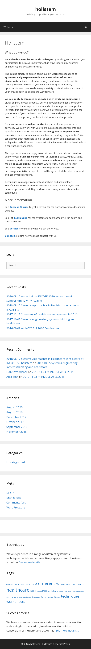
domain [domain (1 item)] (61, 584)
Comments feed (16, 502)
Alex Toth (12, 377)
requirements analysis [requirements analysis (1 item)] (15, 597)
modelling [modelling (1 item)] (52, 591)
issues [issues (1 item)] (39, 591)
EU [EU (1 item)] (83, 584)
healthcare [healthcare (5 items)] (17, 590)
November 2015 (16, 431)
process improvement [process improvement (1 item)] (66, 591)
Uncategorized (15, 462)
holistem (45, 9)
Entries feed (13, 497)
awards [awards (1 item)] (16, 584)
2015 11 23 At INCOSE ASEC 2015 (53, 372)
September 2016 (16, 427)
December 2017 (16, 417)
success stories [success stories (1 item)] (40, 597)
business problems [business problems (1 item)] (28, 584)
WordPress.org (15, 507)
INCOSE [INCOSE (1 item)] (33, 591)
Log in (10, 493)
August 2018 (14, 412)
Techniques (20, 217)
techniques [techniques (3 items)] (70, 596)
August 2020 (14, 407)
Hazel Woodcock (16, 372)
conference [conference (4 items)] (47, 583)
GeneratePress (61, 643)
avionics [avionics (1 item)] (9, 584)
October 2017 (15, 422)
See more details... (30, 562)
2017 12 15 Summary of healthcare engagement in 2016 (42, 314)
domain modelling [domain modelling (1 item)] (73, 584)
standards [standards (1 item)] (29, 597)
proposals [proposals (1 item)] (80, 591)
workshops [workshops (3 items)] (15, 601)
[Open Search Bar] (86, 27)
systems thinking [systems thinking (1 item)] (53, 597)
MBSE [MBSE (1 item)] (44, 591)
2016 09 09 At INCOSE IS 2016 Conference (32, 328)
